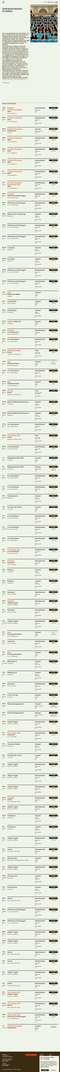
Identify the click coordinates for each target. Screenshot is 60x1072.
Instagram (41, 1054)
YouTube (41, 1056)
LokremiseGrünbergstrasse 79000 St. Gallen (5, 1064)
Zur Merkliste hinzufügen (35, 112)
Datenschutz (49, 1069)
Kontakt (50, 1054)
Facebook (41, 1055)
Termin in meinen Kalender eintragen (2, 111)
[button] (44, 2)
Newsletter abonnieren (30, 1054)
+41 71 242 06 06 (5, 1055)
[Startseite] (3, 2)
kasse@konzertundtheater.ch (7, 1056)
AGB (53, 1069)
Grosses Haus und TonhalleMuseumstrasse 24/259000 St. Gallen (7, 1060)
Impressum (44, 1069)
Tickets (53, 117)
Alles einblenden (6, 82)
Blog (50, 1055)
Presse (50, 1056)
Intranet (56, 1069)
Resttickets (53, 107)
